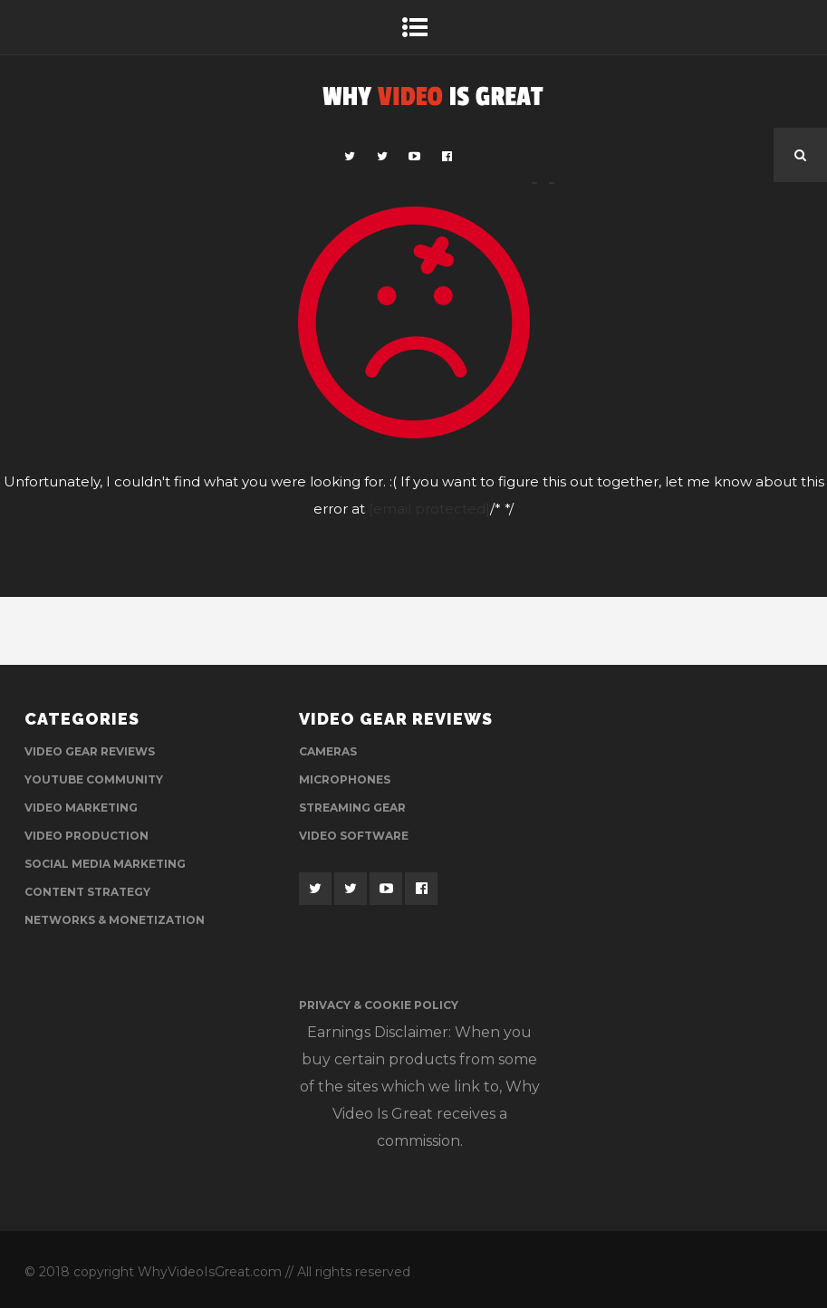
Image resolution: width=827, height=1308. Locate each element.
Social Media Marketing (105, 863)
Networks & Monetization (114, 920)
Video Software (354, 835)
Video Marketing (81, 807)
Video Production (86, 835)
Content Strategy (87, 892)
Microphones (344, 779)
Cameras (328, 751)
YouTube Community (93, 779)
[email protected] (429, 508)
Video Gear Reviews (89, 751)
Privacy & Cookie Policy (378, 1005)
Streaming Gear (352, 807)
